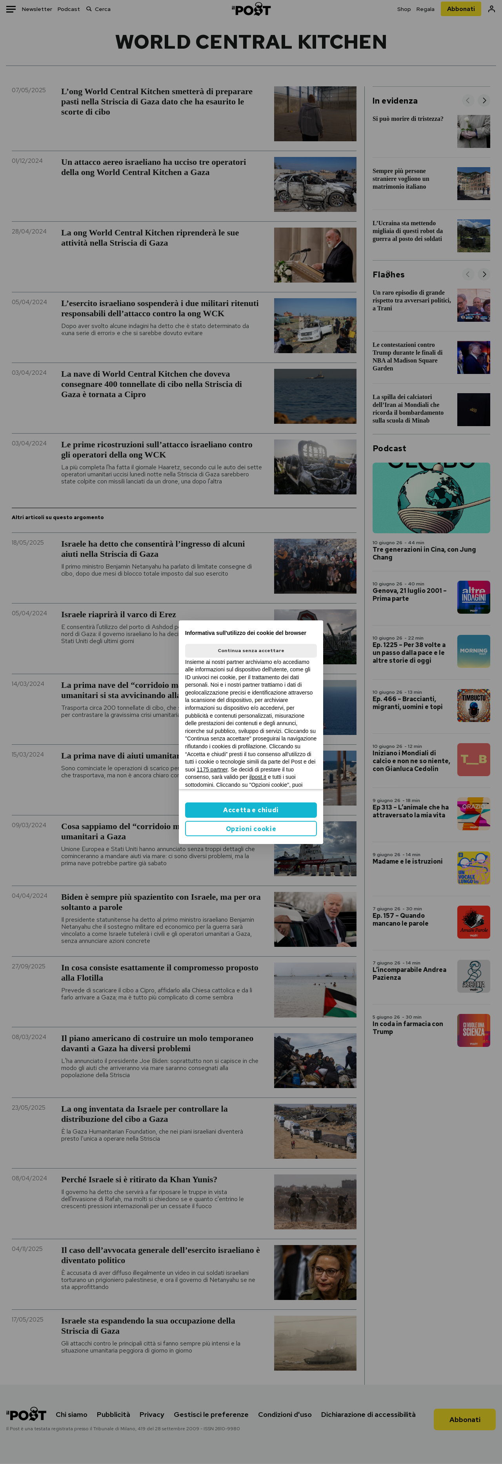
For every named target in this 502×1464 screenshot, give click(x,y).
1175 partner (212, 769)
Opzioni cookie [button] (251, 829)
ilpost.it (257, 777)
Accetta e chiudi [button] (251, 810)
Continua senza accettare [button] (251, 650)
